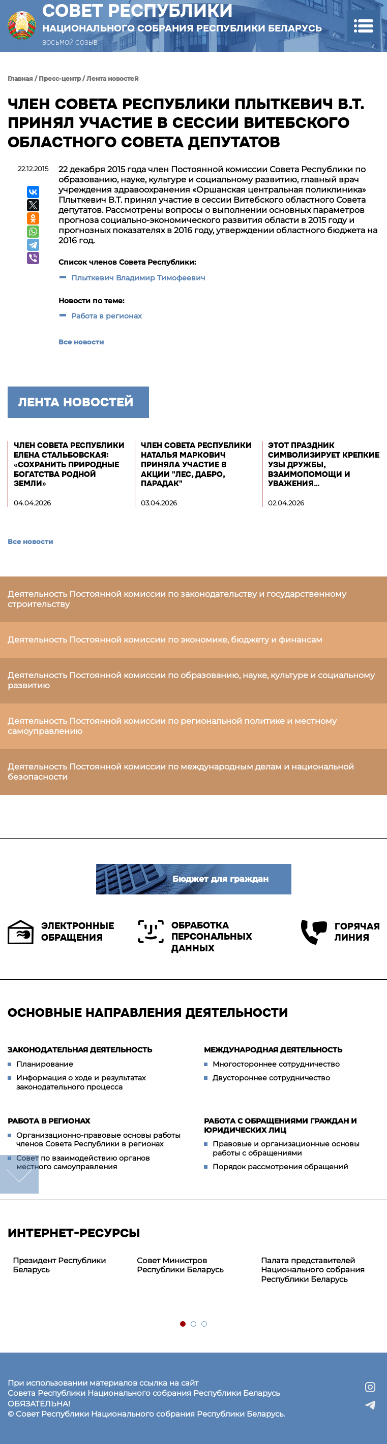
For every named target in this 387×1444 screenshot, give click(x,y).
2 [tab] (194, 1324)
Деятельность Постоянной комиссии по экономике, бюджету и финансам (165, 640)
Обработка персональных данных (195, 937)
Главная (20, 78)
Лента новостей (112, 78)
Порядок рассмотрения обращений (280, 1166)
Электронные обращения (61, 932)
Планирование (44, 1064)
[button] (363, 26)
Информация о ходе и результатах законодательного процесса (80, 1082)
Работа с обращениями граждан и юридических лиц (280, 1125)
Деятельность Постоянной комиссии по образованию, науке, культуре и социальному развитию (191, 680)
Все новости (81, 342)
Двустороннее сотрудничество (271, 1077)
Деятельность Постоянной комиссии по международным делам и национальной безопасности (181, 772)
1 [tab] (183, 1324)
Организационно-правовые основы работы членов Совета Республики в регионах (98, 1140)
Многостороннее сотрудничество (276, 1064)
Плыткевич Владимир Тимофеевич (138, 277)
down (19, 1174)
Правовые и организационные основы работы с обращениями (286, 1148)
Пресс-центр (60, 78)
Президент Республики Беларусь (59, 1265)
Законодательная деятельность (80, 1049)
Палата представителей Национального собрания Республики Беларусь (313, 1270)
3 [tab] (204, 1324)
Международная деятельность (273, 1049)
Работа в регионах (106, 315)
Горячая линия (340, 932)
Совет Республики (182, 17)
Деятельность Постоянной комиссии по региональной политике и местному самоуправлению (172, 726)
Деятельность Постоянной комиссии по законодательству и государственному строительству (177, 599)
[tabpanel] (70, 1266)
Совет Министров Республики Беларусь (180, 1265)
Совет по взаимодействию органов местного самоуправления (83, 1162)
